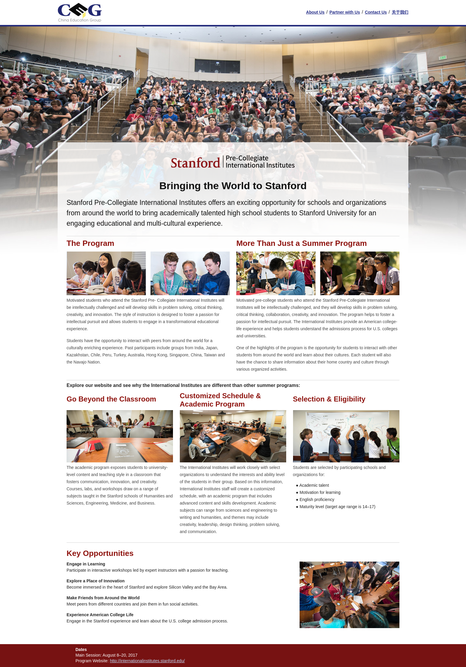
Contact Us (376, 12)
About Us (315, 12)
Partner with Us (344, 12)
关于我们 (400, 12)
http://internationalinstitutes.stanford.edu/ (147, 660)
